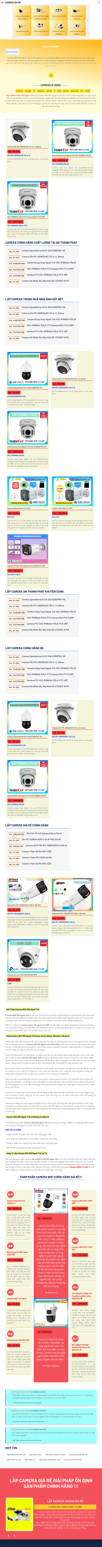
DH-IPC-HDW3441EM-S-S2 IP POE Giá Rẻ (34, 840)
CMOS (59, 91)
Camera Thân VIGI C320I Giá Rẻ (30, 858)
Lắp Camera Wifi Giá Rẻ (73, 1460)
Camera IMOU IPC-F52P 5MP (82, 1202)
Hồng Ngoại (40, 91)
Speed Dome (74, 91)
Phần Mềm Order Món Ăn (16, 1454)
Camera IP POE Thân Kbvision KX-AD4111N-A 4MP (26, 566)
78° (34, 91)
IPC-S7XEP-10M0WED (51, 1366)
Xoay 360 (66, 91)
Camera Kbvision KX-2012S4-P (16, 1202)
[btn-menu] (99, 2)
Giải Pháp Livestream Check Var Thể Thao (27, 1440)
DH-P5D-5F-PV (51, 1292)
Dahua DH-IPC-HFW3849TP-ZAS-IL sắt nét (24, 905)
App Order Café (35, 1454)
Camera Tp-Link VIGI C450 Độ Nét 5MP (22, 975)
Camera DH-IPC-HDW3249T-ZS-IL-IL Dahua (24, 147)
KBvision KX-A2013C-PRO (18, 1340)
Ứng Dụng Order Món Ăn (78, 1454)
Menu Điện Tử (29, 1460)
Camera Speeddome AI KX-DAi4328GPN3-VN (36, 251)
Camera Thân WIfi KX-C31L (62, 508)
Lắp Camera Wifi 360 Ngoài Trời (20, 95)
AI (54, 91)
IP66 (81, 91)
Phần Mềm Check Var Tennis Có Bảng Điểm (27, 1403)
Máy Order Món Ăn (14, 1460)
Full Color (49, 91)
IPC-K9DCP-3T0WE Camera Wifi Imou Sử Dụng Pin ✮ (81, 1347)
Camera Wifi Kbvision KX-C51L (19, 508)
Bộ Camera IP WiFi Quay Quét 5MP (17, 1253)
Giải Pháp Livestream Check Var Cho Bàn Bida (28, 1421)
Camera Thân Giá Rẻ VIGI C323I (30, 864)
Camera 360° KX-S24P (17, 1298)
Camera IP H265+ (51, 85)
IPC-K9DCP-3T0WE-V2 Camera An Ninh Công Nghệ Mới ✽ (82, 1296)
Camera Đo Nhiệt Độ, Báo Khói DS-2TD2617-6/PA (38, 281)
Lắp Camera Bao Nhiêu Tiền (49, 1460)
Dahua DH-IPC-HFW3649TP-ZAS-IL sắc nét (68, 913)
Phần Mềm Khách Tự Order (55, 1454)
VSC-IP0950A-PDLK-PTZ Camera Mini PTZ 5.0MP (26, 217)
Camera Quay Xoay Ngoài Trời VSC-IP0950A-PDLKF (71, 155)
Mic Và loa (19, 91)
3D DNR (87, 91)
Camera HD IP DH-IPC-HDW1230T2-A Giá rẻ (37, 846)
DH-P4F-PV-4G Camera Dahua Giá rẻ (35, 834)
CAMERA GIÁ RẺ (11, 2)
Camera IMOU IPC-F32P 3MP (82, 1248)
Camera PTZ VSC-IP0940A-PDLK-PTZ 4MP (38, 275)
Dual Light (28, 91)
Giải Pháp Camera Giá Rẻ (21, 1392)
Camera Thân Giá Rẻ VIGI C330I (30, 852)
